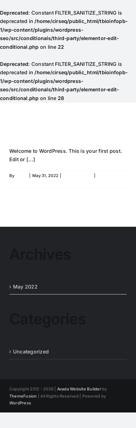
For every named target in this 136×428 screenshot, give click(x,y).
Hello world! (51, 130)
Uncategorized (78, 175)
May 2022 (25, 287)
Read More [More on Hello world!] (20, 182)
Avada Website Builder (79, 388)
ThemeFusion (23, 396)
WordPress (20, 402)
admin (22, 175)
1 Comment (108, 175)
